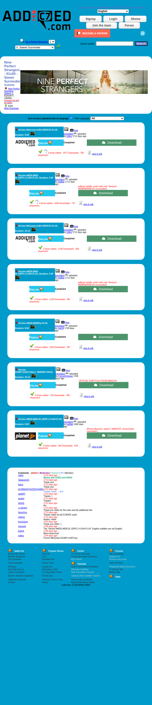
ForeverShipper (65, 376)
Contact (11, 582)
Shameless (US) (49, 569)
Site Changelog (116, 554)
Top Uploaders (14, 559)
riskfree (21, 517)
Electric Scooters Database (20, 576)
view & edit (97, 154)
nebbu (21, 536)
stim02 (21, 503)
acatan (21, 498)
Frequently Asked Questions (84, 556)
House (45, 582)
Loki (44, 556)
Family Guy (47, 576)
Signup (90, 18)
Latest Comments (16, 572)
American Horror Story (52, 579)
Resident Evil (48, 559)
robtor (69, 136)
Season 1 (8, 93)
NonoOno (22, 512)
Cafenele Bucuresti (17, 579)
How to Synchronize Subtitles (84, 567)
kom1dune (23, 522)
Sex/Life (46, 554)
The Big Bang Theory (52, 572)
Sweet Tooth (48, 563)
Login (113, 18)
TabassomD (23, 480)
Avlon (20, 484)
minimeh (22, 526)
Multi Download (11, 108)
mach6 (61, 328)
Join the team (101, 25)
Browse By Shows (16, 554)
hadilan (61, 182)
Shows (135, 18)
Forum (129, 25)
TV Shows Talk (116, 569)
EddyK (21, 531)
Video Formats (116, 563)
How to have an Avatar (81, 579)
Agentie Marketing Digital (82, 582)
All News (12, 567)
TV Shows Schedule (80, 554)
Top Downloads (15, 563)
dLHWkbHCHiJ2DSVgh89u (31, 489)
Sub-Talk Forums (16, 569)
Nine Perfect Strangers (12, 90)
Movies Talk (114, 572)
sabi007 (21, 494)
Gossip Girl (47, 567)
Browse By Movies (16, 556)
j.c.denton (22, 508)
